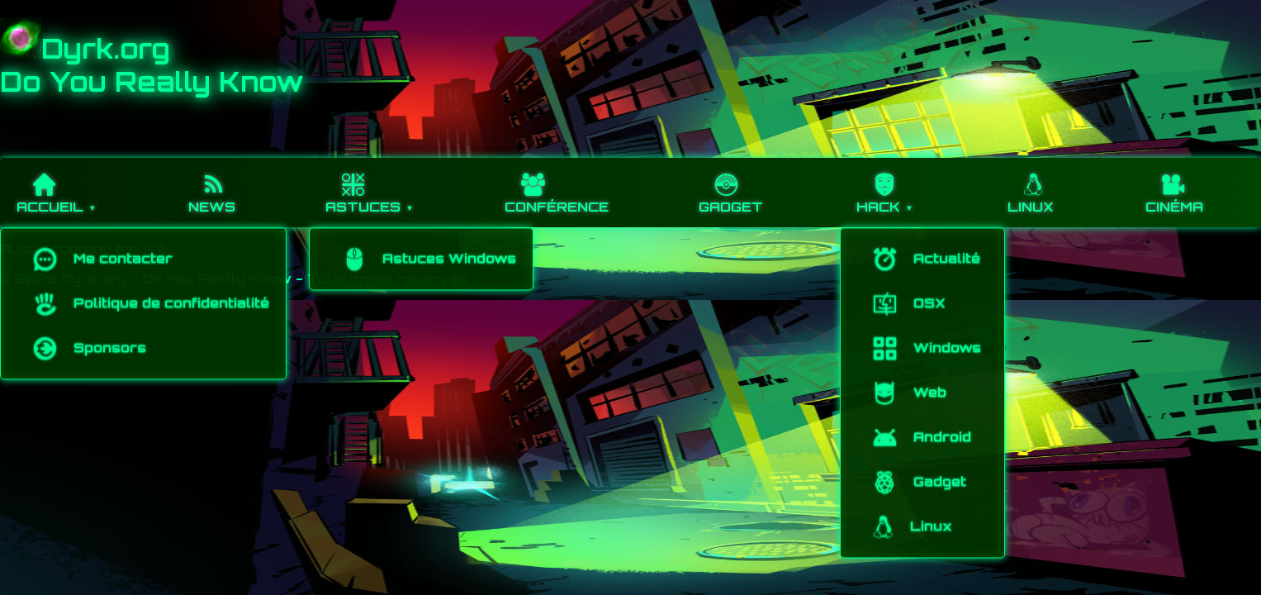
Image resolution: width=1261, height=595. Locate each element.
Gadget (731, 186)
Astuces (363, 186)
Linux (1033, 186)
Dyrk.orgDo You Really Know (152, 65)
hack (884, 186)
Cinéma (1174, 186)
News (213, 186)
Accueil (50, 186)
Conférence (557, 186)
